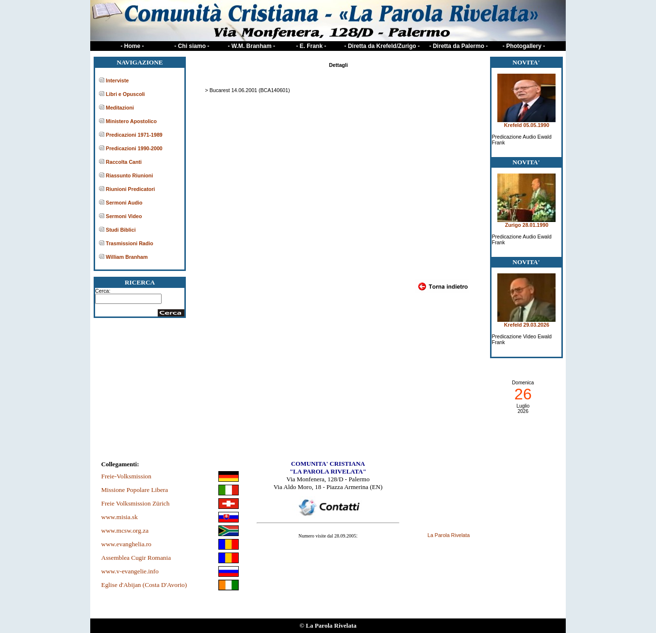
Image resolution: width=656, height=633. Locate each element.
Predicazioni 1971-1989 (134, 135)
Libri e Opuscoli (125, 94)
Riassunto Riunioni (129, 175)
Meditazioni (120, 108)
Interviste (117, 80)
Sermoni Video (124, 216)
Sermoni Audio (124, 203)
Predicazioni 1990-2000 (134, 148)
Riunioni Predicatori (130, 189)
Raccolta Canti (124, 162)
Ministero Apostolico (131, 121)
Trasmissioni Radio (129, 243)
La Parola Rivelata (448, 535)
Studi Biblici (121, 230)
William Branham (127, 257)
